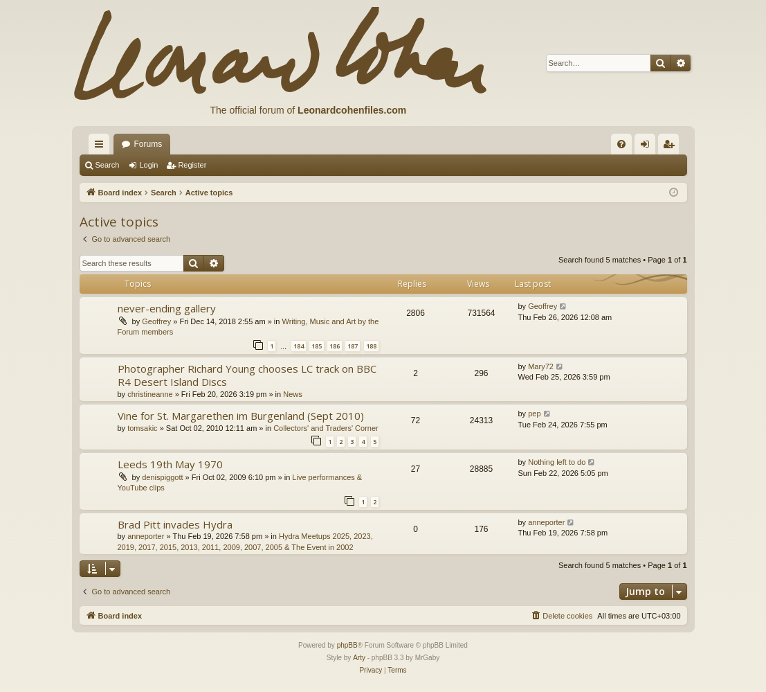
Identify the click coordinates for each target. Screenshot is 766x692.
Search (107, 165)
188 (371, 346)
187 (352, 346)
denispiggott (162, 477)
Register (192, 165)
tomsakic (142, 428)
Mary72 (541, 366)
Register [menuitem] (671, 146)
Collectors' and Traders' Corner (326, 428)
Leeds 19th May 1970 (170, 464)
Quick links (101, 146)
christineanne (149, 394)
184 (298, 346)
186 (334, 346)
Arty (359, 658)
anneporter (145, 536)
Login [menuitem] (647, 146)
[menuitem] (621, 144)
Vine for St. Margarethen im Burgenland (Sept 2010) (241, 416)
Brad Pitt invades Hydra (175, 524)
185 (316, 346)
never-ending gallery (167, 308)
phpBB (347, 645)
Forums (148, 144)
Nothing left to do (556, 462)
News (292, 394)
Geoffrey (156, 321)
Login (148, 165)
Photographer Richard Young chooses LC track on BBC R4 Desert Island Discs (247, 375)
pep (534, 413)
